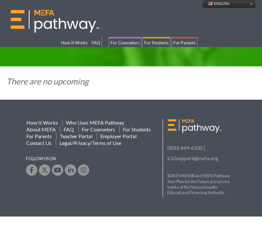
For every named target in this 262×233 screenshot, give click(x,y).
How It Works (74, 42)
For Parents (184, 42)
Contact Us (39, 143)
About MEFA (41, 129)
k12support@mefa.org (192, 158)
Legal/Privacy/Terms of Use (90, 143)
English (218, 3)
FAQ (96, 42)
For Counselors (125, 42)
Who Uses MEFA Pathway (95, 122)
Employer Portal (118, 136)
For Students (156, 42)
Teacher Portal (76, 136)
